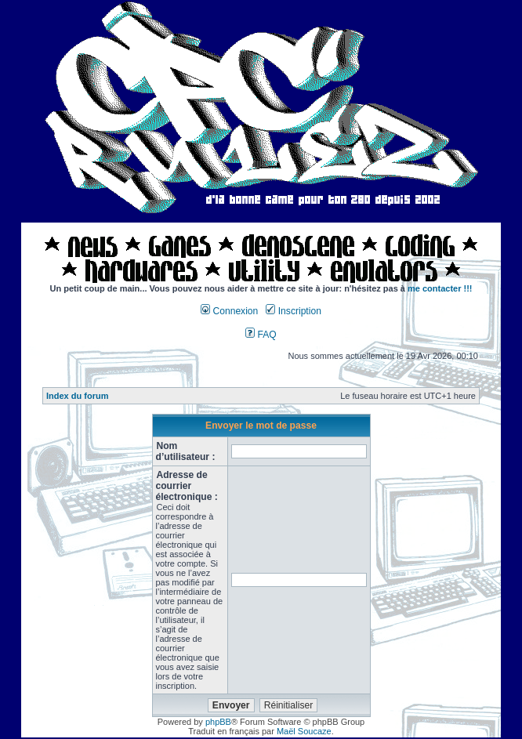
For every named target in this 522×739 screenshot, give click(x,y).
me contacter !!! (440, 288)
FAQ (261, 334)
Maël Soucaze (304, 731)
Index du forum (77, 395)
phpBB (218, 721)
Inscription (293, 311)
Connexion (229, 311)
